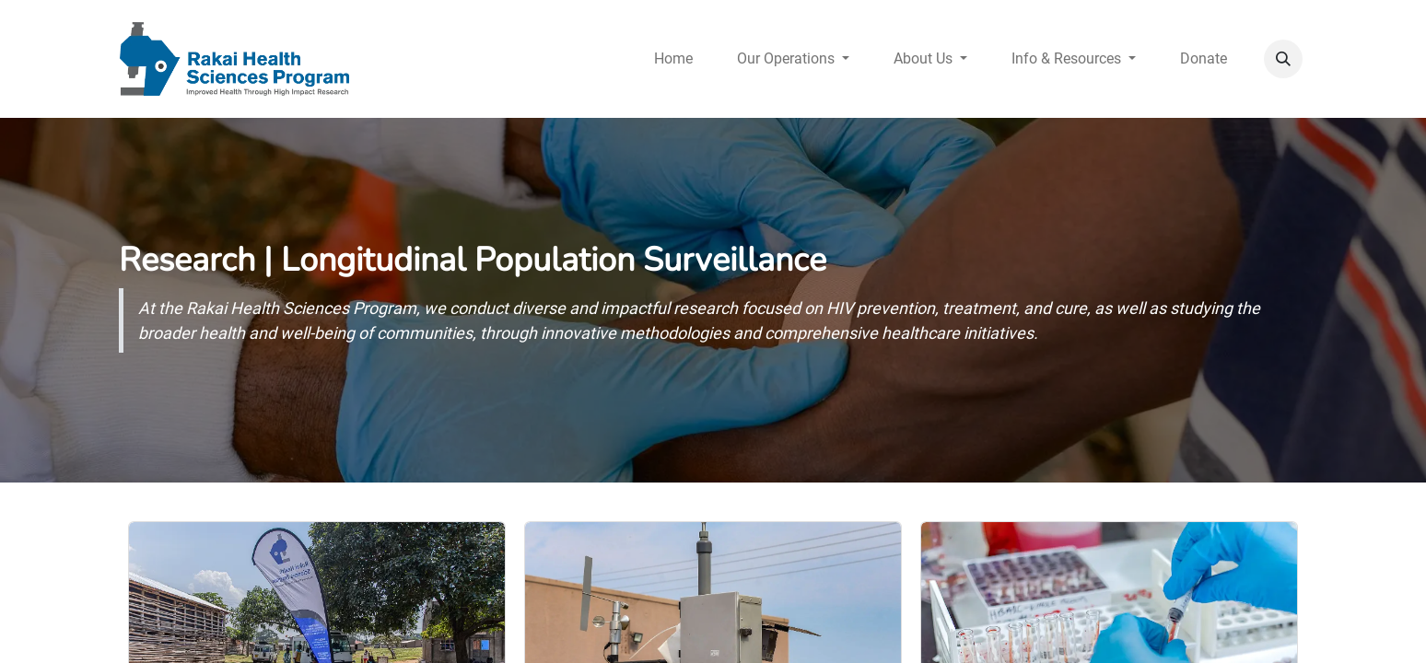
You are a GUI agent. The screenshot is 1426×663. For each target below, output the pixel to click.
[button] (1283, 59)
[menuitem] (673, 59)
